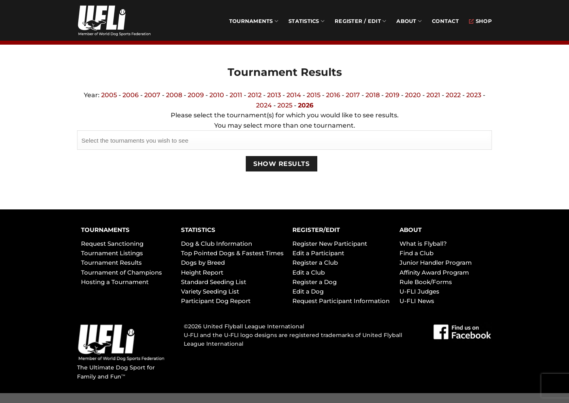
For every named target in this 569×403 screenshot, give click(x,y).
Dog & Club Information (216, 243)
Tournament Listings (112, 253)
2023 (473, 95)
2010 (216, 95)
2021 (433, 95)
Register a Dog (314, 282)
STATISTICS (198, 230)
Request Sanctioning (112, 243)
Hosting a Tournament (115, 282)
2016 (333, 95)
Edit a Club (308, 272)
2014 (293, 95)
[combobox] (284, 139)
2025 (284, 105)
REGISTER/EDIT (316, 230)
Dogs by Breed (203, 262)
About (409, 21)
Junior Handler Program (435, 262)
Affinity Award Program (434, 272)
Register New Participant (329, 243)
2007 (152, 95)
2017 (353, 95)
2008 (174, 95)
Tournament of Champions (121, 272)
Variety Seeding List (210, 291)
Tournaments (253, 21)
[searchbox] (284, 139)
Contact (445, 21)
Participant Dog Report (216, 301)
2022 (453, 95)
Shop (480, 21)
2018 (373, 95)
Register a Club (315, 262)
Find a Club (416, 253)
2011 (236, 95)
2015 (313, 95)
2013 (274, 95)
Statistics (306, 21)
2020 (413, 95)
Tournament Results (111, 262)
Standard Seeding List (213, 282)
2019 (392, 95)
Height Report (202, 272)
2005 (109, 95)
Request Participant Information (341, 301)
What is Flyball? (423, 243)
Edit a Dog (308, 291)
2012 (255, 95)
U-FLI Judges (419, 291)
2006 (130, 95)
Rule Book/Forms (425, 282)
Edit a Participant (318, 253)
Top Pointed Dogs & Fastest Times (232, 253)
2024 (264, 105)
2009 (196, 95)
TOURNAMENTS (105, 230)
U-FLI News (416, 301)
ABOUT (410, 230)
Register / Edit (360, 21)
